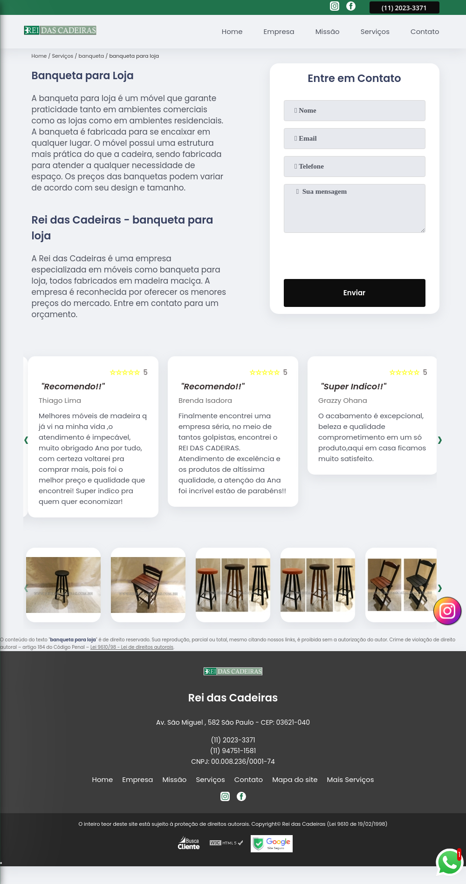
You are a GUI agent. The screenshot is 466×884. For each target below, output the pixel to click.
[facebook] (351, 7)
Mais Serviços (350, 779)
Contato (425, 31)
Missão (327, 31)
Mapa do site (294, 779)
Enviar (354, 293)
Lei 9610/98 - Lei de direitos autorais (131, 647)
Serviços (375, 31)
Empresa (279, 31)
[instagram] (334, 7)
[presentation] (354, 254)
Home (232, 31)
